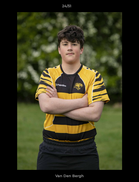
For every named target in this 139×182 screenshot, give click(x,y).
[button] (121, 7)
